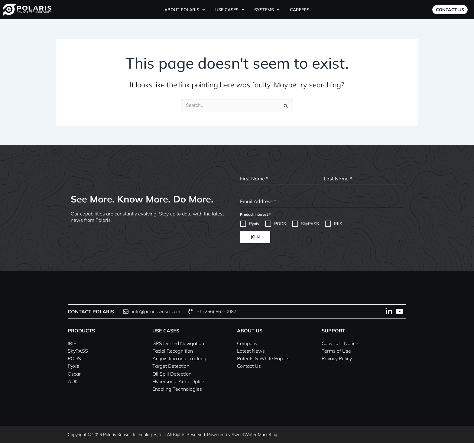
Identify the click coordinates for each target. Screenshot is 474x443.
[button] (186, 9)
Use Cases (230, 9)
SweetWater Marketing (254, 434)
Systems (266, 9)
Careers (298, 9)
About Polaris (185, 9)
